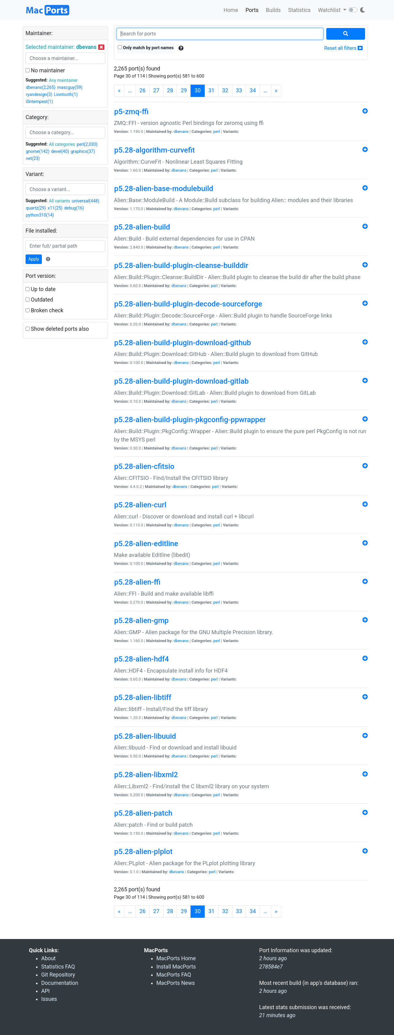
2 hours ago (273, 991)
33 (239, 90)
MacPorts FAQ (173, 975)
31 (211, 90)
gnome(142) (38, 151)
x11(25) (55, 208)
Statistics (299, 10)
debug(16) (74, 208)
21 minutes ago (277, 1015)
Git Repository (58, 975)
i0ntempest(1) (39, 101)
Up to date (41, 289)
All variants (59, 200)
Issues (49, 999)
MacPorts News (175, 983)
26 (142, 90)
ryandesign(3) (39, 94)
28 (170, 90)
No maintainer (45, 70)
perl (216, 131)
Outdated (39, 300)
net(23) (33, 158)
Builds (273, 10)
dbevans (181, 131)
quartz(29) (36, 208)
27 (156, 90)
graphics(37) (83, 151)
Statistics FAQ (58, 967)
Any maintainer (63, 80)
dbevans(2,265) (40, 87)
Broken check (44, 310)
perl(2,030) (87, 144)
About (48, 958)
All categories (62, 144)
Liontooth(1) (66, 94)
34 (253, 90)
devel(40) (60, 151)
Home (230, 10)
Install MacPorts (176, 967)
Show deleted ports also (57, 329)
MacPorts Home (176, 958)
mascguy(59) (69, 87)
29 (184, 90)
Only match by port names (146, 47)
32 (225, 90)
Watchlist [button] (330, 10)
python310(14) (40, 215)
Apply (33, 259)
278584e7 (271, 967)
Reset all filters (343, 48)
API (45, 991)
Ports (252, 10)
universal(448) (85, 200)
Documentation (59, 983)
